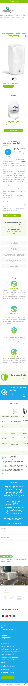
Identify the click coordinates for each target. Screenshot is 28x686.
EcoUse (3, 625)
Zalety (14, 249)
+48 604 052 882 (14, 1)
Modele (14, 243)
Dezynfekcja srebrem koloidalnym (7, 659)
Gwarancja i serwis (14, 255)
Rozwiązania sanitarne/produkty (7, 630)
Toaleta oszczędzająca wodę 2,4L (7, 646)
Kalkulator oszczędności (6, 637)
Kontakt (14, 266)
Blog (2, 640)
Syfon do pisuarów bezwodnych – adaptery (9, 649)
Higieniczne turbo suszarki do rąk (7, 654)
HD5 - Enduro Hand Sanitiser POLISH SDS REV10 (15, 473)
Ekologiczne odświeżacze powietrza (8, 655)
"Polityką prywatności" (6, 561)
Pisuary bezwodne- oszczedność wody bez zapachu (11, 647)
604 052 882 (8, 86)
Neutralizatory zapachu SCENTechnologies (9, 657)
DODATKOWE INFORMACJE (12, 215)
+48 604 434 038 (18, 518)
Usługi (2, 632)
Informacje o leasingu (5, 638)
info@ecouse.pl (6, 669)
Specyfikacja (14, 260)
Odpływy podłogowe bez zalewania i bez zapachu (11, 651)
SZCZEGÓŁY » (13, 130)
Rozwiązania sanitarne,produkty (11, 15)
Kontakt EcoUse (4, 634)
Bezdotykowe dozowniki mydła (7, 652)
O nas (2, 627)
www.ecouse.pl (5, 684)
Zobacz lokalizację (8, 677)
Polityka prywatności (5, 635)
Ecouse (1, 15)
